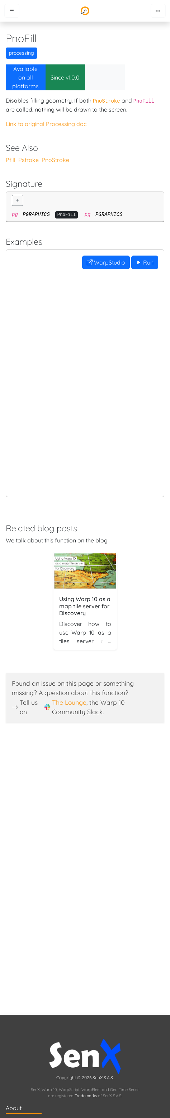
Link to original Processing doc (46, 123)
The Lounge (69, 702)
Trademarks (86, 1095)
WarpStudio (106, 262)
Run (145, 262)
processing (21, 53)
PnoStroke (55, 159)
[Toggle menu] (11, 11)
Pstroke (28, 159)
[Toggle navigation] (158, 11)
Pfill (10, 159)
